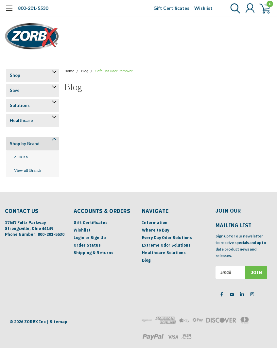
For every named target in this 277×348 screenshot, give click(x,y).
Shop (15, 75)
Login (79, 237)
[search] (234, 8)
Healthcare (21, 120)
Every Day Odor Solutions (167, 237)
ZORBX (21, 156)
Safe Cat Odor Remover (113, 71)
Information (154, 222)
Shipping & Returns (93, 252)
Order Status (87, 245)
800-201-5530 (33, 8)
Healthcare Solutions (164, 252)
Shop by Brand (25, 143)
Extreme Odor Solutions (166, 245)
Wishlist (203, 8)
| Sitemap (57, 321)
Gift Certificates (171, 8)
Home (69, 71)
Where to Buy (155, 230)
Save (15, 90)
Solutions (20, 105)
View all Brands (28, 170)
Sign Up (98, 237)
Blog (84, 71)
